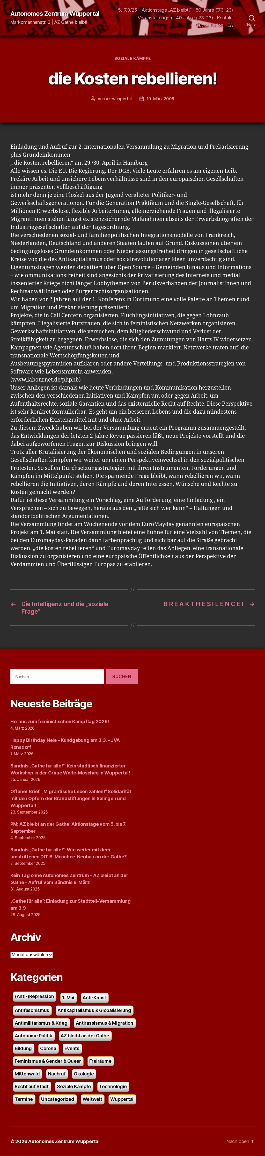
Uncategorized (57, 1099)
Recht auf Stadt (32, 1086)
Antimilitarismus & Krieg (41, 1023)
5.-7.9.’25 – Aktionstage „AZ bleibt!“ (155, 10)
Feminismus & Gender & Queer (48, 1061)
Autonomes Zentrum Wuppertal (54, 14)
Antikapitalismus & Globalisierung (94, 1010)
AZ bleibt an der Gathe (85, 1035)
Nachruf (56, 1073)
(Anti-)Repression (34, 996)
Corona (48, 1048)
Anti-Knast (94, 997)
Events (71, 1048)
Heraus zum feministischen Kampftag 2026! (59, 721)
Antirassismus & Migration (104, 1023)
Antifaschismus (32, 1010)
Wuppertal (122, 1099)
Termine (24, 1099)
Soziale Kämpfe (132, 58)
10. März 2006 (160, 98)
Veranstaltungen (155, 17)
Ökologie (84, 1073)
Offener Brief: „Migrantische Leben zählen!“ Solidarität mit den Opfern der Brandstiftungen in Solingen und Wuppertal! (70, 798)
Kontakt (225, 17)
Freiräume (100, 1061)
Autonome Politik (33, 1035)
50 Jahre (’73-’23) (214, 10)
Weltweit (92, 1099)
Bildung (23, 1048)
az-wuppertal (119, 98)
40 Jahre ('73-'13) (194, 17)
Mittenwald (27, 1073)
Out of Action (209, 25)
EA (230, 25)
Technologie (113, 1086)
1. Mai (68, 997)
